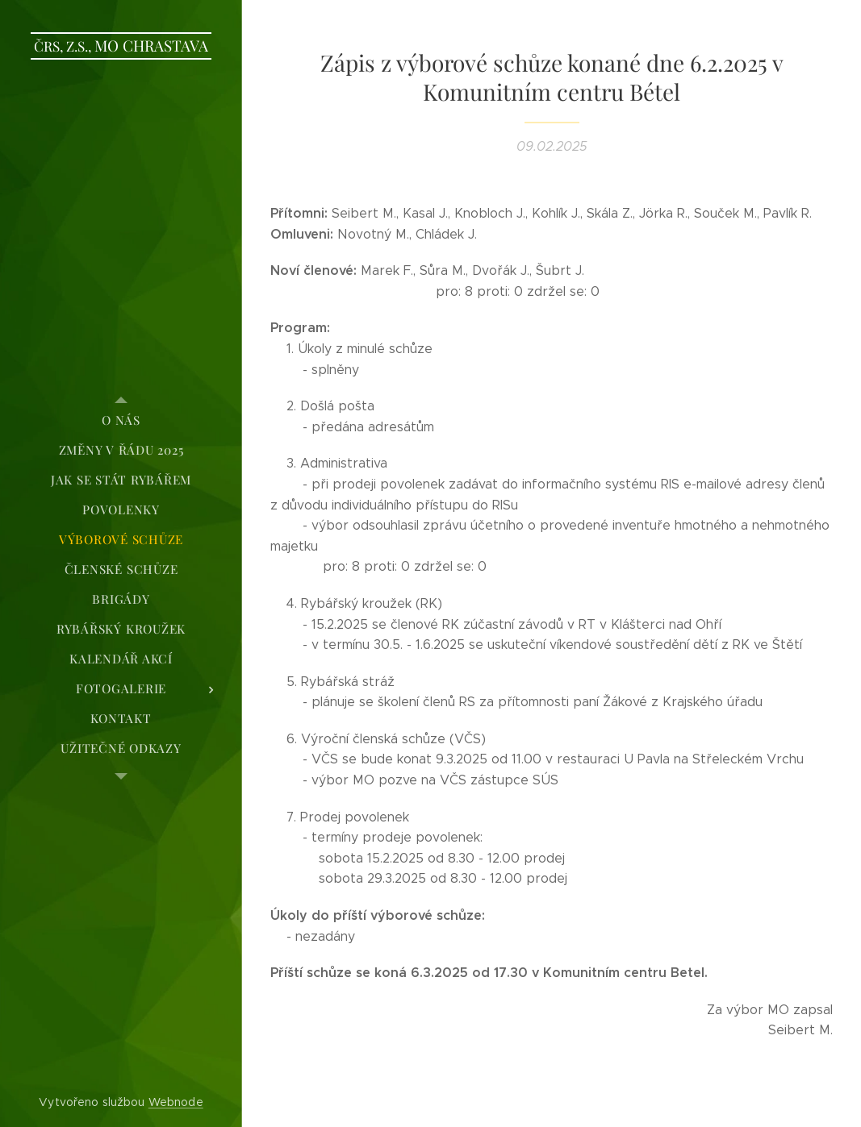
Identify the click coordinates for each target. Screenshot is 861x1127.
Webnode (175, 1102)
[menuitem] (121, 420)
